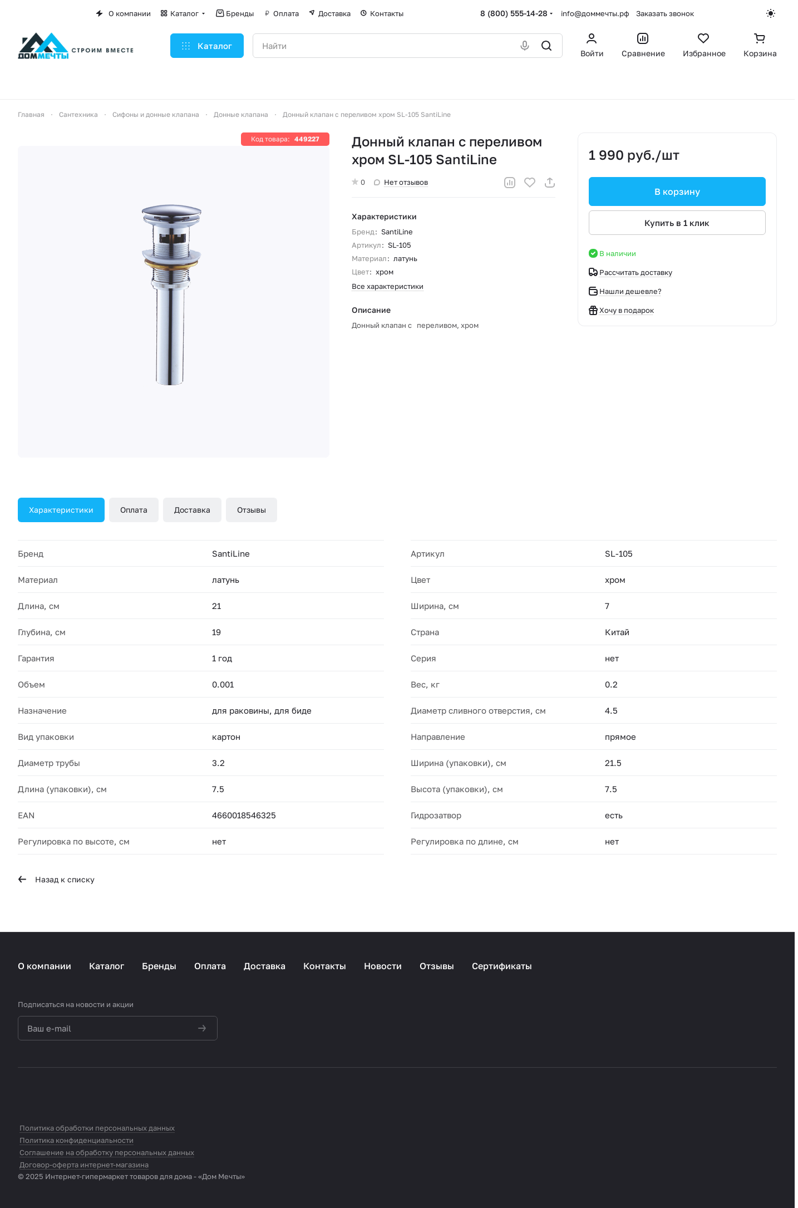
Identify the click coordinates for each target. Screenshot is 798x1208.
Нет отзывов (401, 182)
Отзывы (251, 509)
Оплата (133, 509)
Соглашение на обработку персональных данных (106, 1152)
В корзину (677, 191)
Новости (383, 965)
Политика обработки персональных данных (97, 1127)
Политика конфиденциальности (76, 1140)
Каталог (106, 965)
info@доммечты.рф (595, 13)
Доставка (192, 509)
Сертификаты (502, 965)
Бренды (159, 965)
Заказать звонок (665, 13)
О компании (44, 965)
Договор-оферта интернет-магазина (84, 1164)
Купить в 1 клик (677, 223)
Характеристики (61, 509)
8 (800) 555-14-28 (514, 13)
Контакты (324, 965)
